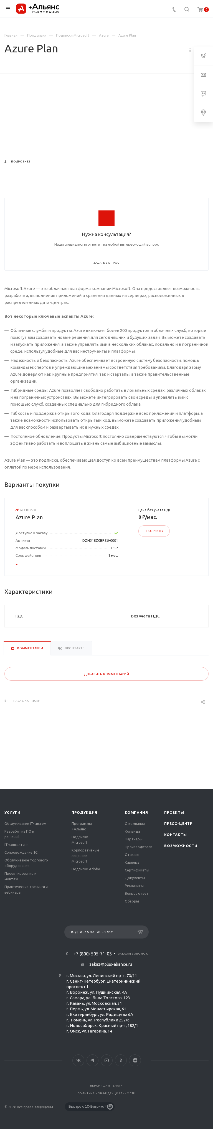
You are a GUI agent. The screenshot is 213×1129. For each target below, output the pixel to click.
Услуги (12, 812)
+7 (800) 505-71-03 (92, 954)
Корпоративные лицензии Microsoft (85, 855)
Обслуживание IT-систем (25, 823)
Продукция (84, 812)
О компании (135, 823)
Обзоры (132, 901)
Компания (136, 812)
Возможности (180, 846)
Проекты (174, 812)
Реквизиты (134, 886)
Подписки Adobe (86, 869)
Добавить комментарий (106, 674)
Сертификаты (137, 870)
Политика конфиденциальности (106, 1093)
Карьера (132, 862)
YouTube (107, 1060)
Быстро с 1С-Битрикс (86, 1106)
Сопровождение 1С (20, 852)
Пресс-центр (178, 823)
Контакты (175, 834)
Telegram (92, 1060)
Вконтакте (78, 1060)
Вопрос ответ (137, 893)
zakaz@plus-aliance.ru (110, 964)
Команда (132, 831)
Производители (138, 847)
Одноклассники (121, 1060)
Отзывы (132, 854)
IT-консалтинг (16, 844)
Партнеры (134, 839)
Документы (135, 878)
